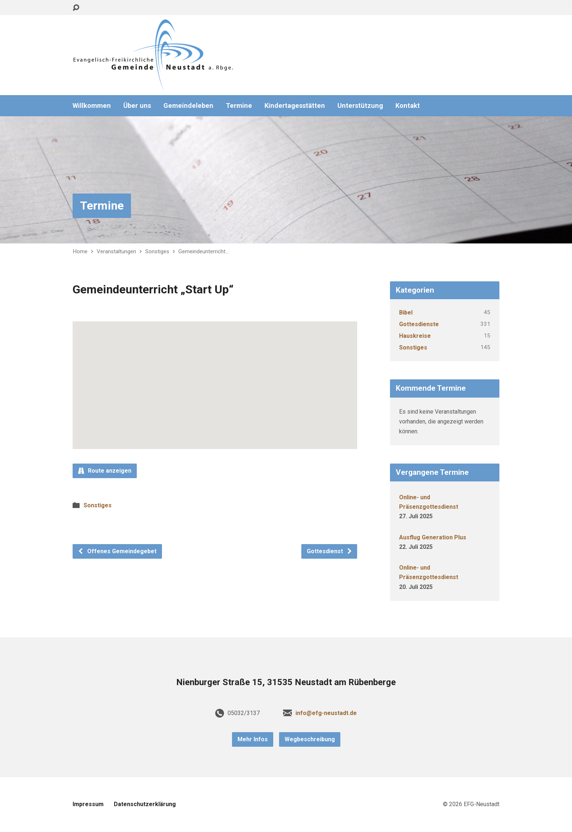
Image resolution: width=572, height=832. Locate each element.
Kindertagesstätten (294, 105)
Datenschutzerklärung (145, 804)
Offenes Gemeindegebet (117, 551)
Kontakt (407, 105)
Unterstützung (360, 105)
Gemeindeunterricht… (203, 251)
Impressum (88, 804)
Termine (239, 105)
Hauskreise (415, 335)
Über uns (137, 105)
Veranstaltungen (116, 251)
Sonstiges (157, 251)
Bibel (406, 312)
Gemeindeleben (188, 105)
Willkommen (92, 105)
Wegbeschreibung (310, 739)
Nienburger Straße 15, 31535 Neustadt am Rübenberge (286, 682)
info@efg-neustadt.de (326, 713)
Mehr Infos (252, 739)
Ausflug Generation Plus (432, 537)
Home (80, 251)
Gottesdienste (419, 324)
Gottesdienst (329, 551)
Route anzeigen (104, 470)
